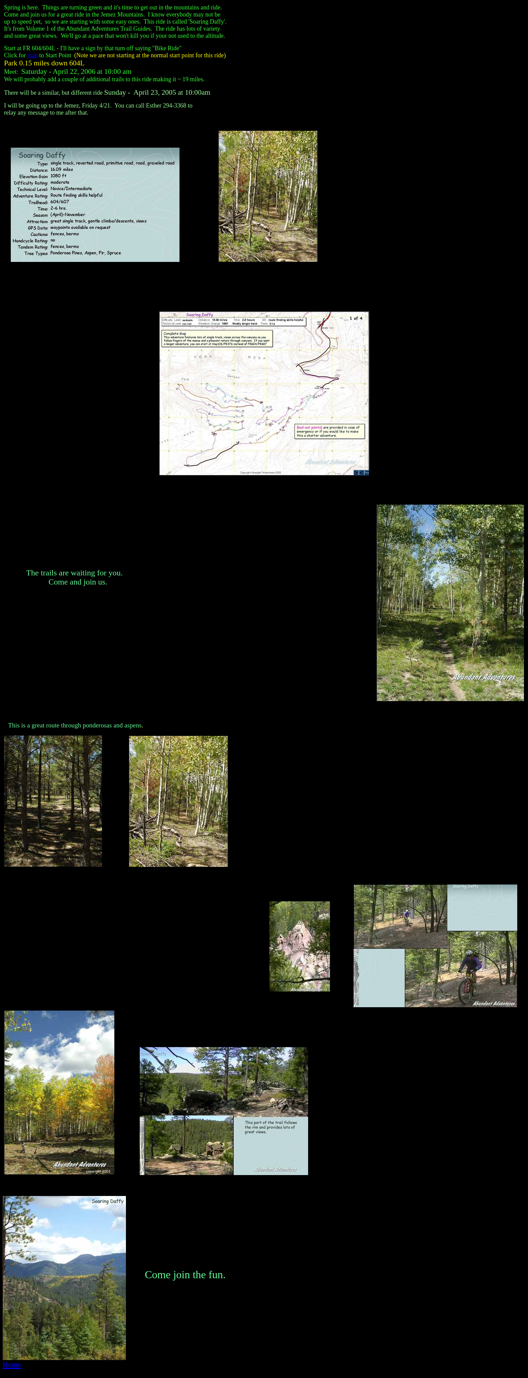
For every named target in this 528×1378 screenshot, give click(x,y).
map (32, 55)
